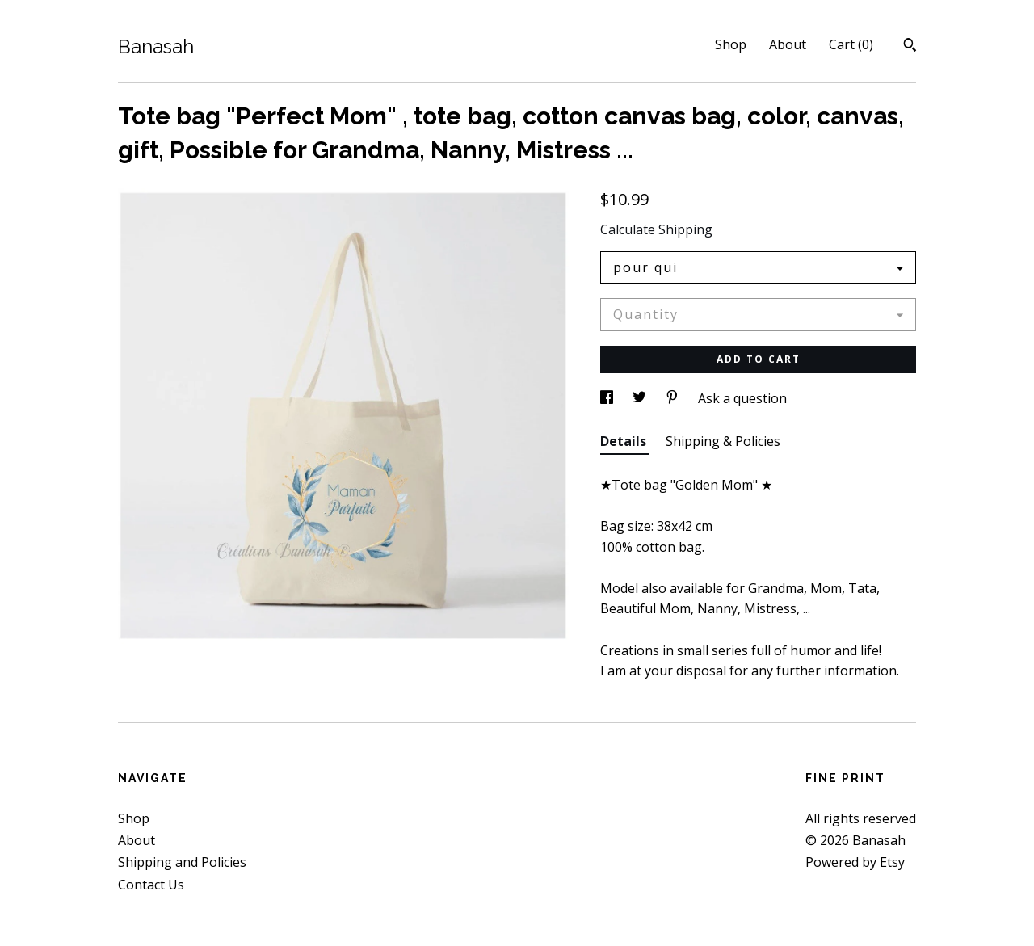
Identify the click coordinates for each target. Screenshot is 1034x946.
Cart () (851, 44)
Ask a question (742, 398)
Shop (730, 44)
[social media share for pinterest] (674, 398)
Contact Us (151, 884)
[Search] (910, 47)
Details (624, 441)
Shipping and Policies (182, 862)
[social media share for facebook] (608, 398)
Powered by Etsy (855, 862)
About (787, 44)
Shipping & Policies (723, 441)
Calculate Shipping (656, 229)
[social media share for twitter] (641, 398)
